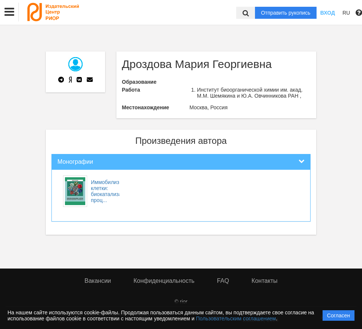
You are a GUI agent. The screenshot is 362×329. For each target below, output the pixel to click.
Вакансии (97, 281)
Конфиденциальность (164, 281)
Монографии (75, 161)
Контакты (265, 281)
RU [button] (346, 13)
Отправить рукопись (286, 13)
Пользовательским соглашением (236, 318)
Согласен (338, 315)
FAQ (223, 281)
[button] (9, 12)
